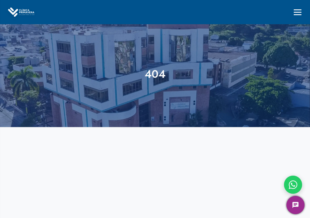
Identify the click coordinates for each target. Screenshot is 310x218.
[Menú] (297, 12)
